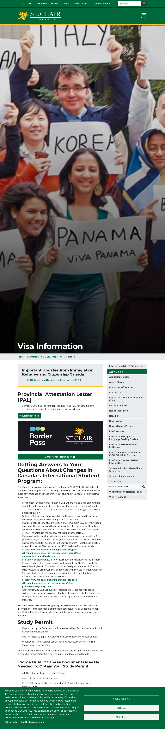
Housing (113, 416)
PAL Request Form (29, 415)
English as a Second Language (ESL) (126, 399)
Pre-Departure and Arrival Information (123, 462)
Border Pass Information (60, 456)
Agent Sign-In (117, 382)
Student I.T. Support (101, 4)
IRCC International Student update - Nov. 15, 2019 (54, 380)
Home (20, 357)
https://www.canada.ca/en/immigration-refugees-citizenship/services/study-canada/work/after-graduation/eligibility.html (50, 583)
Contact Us (115, 392)
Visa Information (118, 486)
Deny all (121, 708)
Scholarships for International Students (126, 469)
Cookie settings (121, 699)
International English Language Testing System (123, 438)
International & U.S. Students (41, 357)
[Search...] (129, 3)
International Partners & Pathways (123, 446)
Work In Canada (117, 497)
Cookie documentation (32, 722)
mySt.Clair (27, 4)
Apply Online (116, 371)
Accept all (121, 717)
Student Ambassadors (121, 476)
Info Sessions (116, 431)
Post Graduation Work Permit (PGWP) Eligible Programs (125, 454)
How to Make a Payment (122, 426)
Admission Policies (119, 377)
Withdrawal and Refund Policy (125, 491)
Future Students (118, 405)
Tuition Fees (116, 481)
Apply (66, 4)
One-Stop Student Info (48, 4)
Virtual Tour (80, 4)
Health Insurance (118, 410)
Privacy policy (11, 722)
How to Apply (116, 421)
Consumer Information (121, 387)
